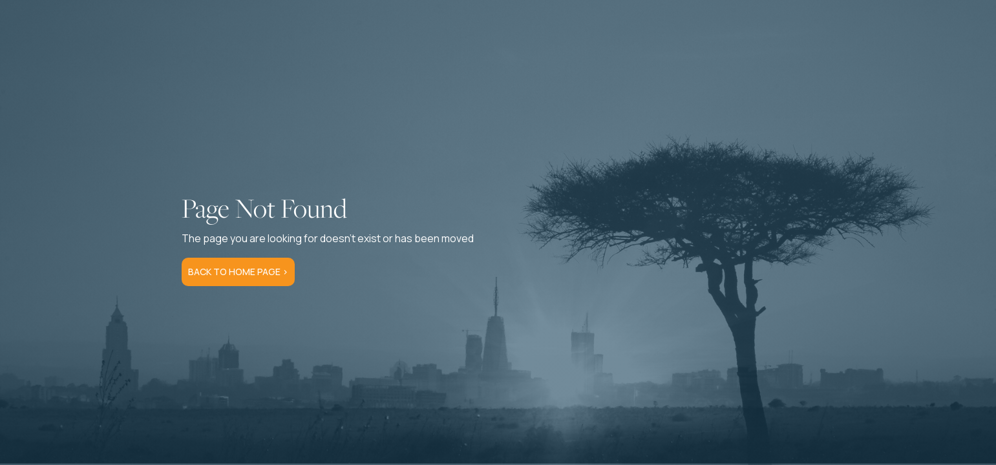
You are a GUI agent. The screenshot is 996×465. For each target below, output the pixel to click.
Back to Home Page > (238, 271)
